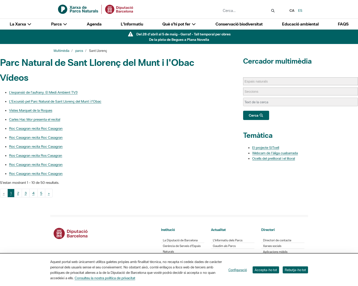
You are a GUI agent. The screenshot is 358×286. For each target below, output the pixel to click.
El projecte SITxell (265, 147)
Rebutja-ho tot (295, 270)
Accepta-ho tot (266, 270)
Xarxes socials (272, 246)
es (300, 10)
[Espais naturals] (258, 81)
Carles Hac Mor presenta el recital (34, 119)
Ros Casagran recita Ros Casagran (35, 155)
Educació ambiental (300, 24)
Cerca (256, 115)
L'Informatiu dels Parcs (227, 240)
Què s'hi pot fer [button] (179, 24)
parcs (79, 51)
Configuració (237, 270)
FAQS (343, 24)
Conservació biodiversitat (239, 24)
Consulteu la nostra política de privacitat (105, 278)
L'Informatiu (132, 24)
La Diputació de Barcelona (180, 240)
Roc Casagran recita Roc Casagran (36, 128)
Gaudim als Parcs (224, 246)
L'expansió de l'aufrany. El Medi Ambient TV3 (43, 92)
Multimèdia (61, 51)
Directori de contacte (277, 240)
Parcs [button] (59, 24)
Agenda (94, 24)
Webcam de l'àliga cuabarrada (275, 153)
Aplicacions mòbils (275, 252)
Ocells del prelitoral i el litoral (273, 158)
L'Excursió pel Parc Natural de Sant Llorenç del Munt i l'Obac (55, 101)
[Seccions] (253, 91)
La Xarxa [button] (21, 24)
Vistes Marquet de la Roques (30, 110)
